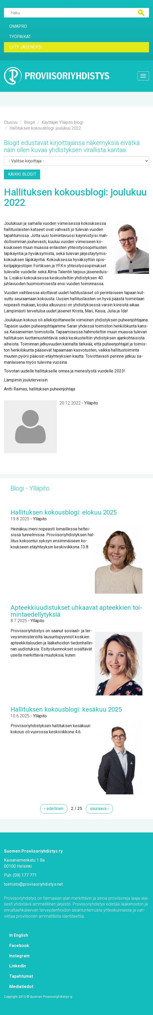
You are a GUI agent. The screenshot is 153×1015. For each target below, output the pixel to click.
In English (18, 935)
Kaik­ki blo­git (22, 174)
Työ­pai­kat (20, 36)
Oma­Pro (18, 26)
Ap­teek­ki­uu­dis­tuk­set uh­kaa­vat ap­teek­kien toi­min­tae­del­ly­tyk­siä (76, 611)
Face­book (19, 945)
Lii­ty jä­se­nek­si (25, 46)
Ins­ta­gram (19, 955)
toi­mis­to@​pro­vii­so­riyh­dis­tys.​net (33, 884)
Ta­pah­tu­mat (21, 976)
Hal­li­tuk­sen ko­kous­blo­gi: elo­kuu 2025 (64, 512)
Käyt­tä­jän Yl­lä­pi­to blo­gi (62, 122)
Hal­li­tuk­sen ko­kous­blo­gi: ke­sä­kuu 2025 (66, 709)
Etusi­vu (10, 122)
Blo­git (29, 122)
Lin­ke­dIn (17, 965)
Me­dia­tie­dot (21, 986)
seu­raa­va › (99, 808)
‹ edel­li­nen (53, 808)
